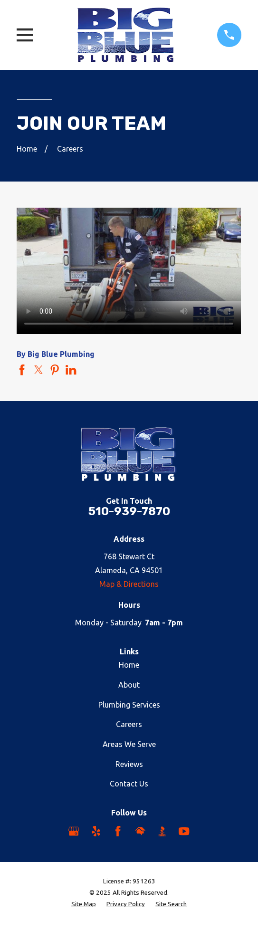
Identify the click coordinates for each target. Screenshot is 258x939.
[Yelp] (96, 831)
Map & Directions (129, 584)
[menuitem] (83, 904)
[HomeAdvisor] (140, 831)
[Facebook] (118, 831)
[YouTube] (184, 831)
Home (129, 665)
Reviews (129, 764)
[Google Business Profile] (73, 831)
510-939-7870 (129, 511)
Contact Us (129, 783)
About (129, 684)
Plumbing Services (129, 704)
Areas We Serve (129, 744)
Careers (129, 724)
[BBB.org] (162, 831)
